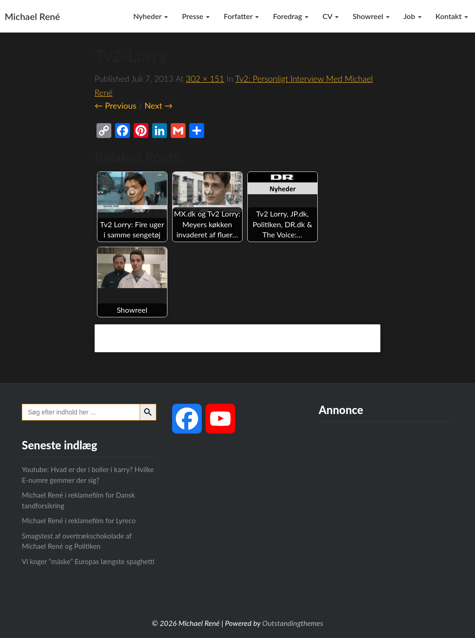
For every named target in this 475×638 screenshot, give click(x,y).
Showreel (371, 16)
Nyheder (150, 16)
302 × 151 (205, 78)
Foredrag (290, 16)
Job (413, 16)
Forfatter (241, 16)
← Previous (115, 105)
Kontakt (452, 16)
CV (330, 16)
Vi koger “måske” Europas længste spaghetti (88, 561)
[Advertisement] (386, 505)
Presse (196, 16)
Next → (158, 105)
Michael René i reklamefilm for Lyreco (78, 520)
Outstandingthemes (292, 622)
